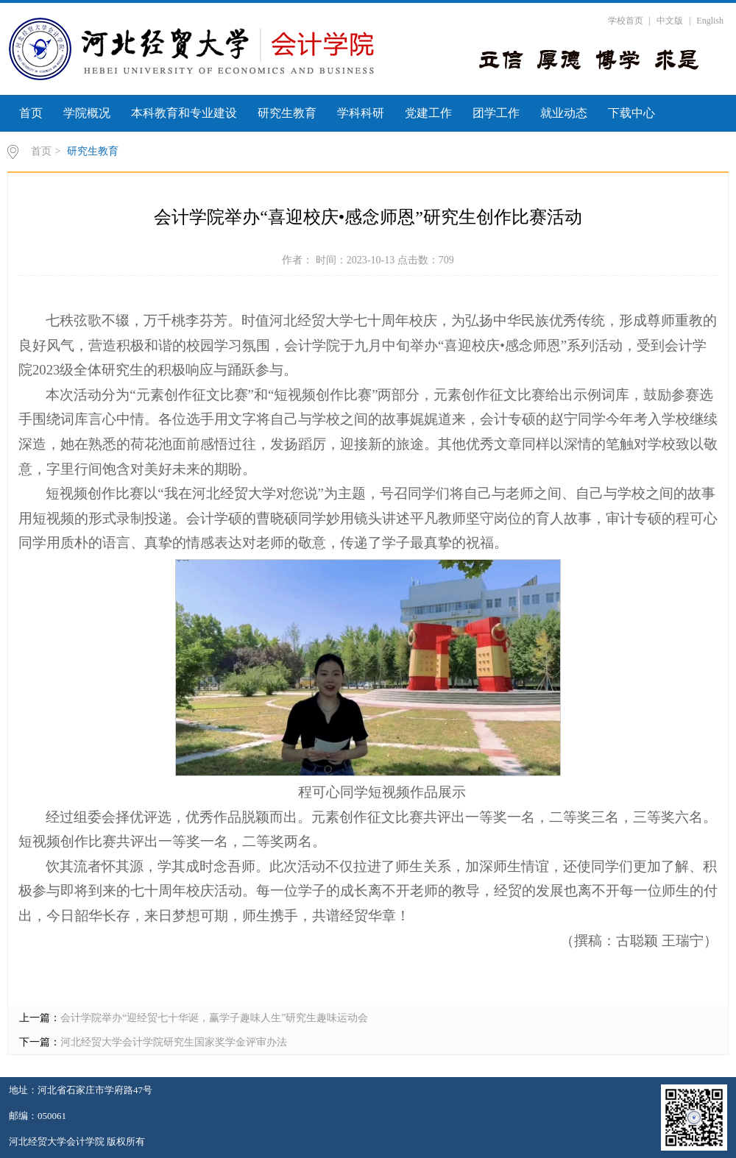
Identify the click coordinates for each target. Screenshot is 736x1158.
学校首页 (625, 20)
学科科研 (360, 113)
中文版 (670, 20)
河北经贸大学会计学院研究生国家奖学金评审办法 (173, 1042)
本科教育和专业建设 (184, 113)
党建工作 (428, 113)
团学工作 (496, 113)
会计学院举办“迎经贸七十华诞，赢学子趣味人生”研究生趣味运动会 (214, 1017)
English (709, 20)
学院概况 (86, 113)
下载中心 (631, 113)
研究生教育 (287, 113)
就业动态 (563, 113)
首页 (31, 113)
